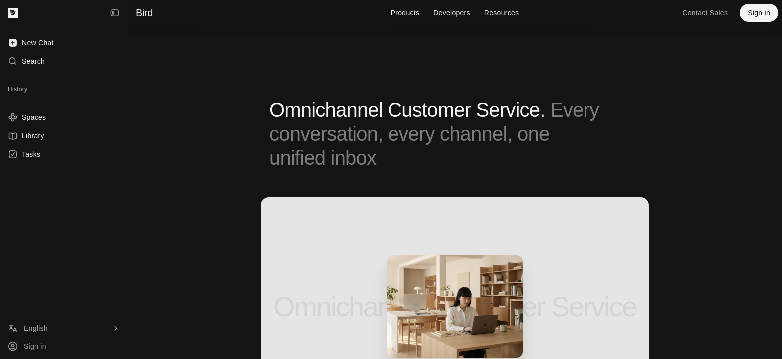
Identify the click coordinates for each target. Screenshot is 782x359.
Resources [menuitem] (501, 13)
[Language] (64, 328)
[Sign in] (64, 346)
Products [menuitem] (405, 13)
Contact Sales (705, 13)
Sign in (759, 13)
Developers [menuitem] (451, 13)
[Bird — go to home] (13, 13)
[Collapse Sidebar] (115, 13)
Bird (144, 12)
